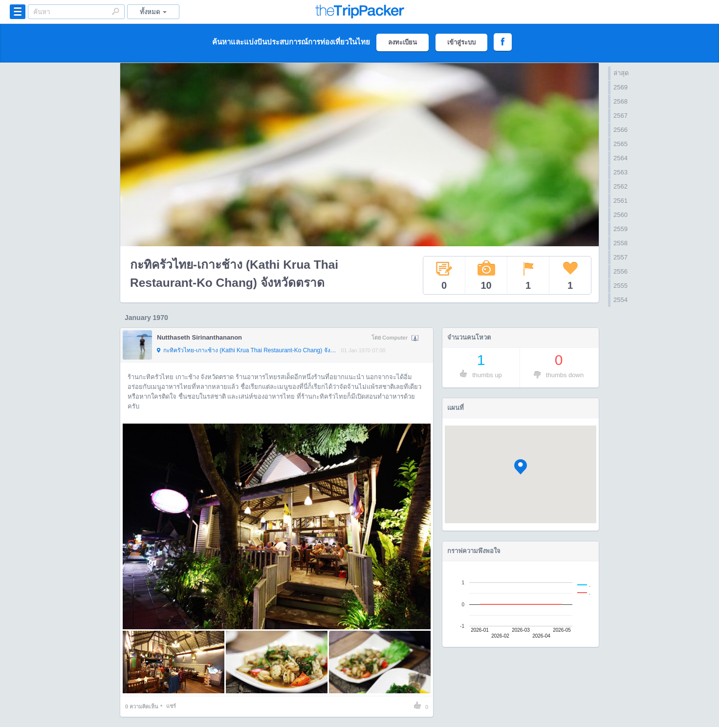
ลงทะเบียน (402, 42)
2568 (620, 101)
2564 (620, 158)
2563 (620, 172)
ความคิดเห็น (141, 706)
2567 (620, 115)
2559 (620, 229)
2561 (620, 200)
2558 (620, 243)
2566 (620, 129)
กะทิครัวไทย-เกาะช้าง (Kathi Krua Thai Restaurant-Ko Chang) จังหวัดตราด (246, 351)
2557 (620, 257)
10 (486, 275)
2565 (620, 144)
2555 (620, 285)
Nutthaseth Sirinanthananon (199, 337)
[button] (520, 466)
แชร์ (171, 706)
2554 (620, 299)
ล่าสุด (621, 73)
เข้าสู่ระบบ (461, 42)
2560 (620, 214)
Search (115, 11)
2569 (620, 87)
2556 (620, 271)
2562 (620, 186)
